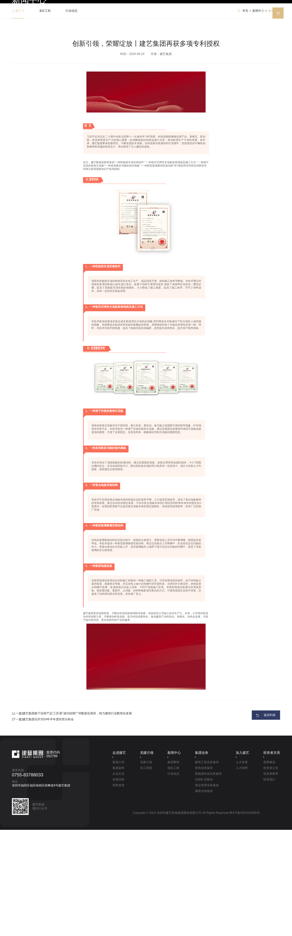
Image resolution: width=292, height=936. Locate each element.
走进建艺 (113, 13)
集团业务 (176, 13)
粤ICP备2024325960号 (244, 919)
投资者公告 (270, 874)
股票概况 (269, 868)
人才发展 (242, 868)
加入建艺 (198, 13)
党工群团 (146, 874)
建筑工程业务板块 (207, 868)
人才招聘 (242, 874)
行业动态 (71, 116)
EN (244, 13)
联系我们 (269, 885)
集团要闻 (18, 116)
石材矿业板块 (204, 885)
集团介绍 (118, 868)
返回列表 (270, 821)
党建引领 (134, 13)
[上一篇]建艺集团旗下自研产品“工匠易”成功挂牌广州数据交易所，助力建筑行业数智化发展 (72, 819)
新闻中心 (155, 13)
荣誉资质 (118, 891)
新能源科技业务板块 (208, 879)
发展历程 (118, 885)
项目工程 (45, 116)
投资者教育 (270, 879)
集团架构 (118, 874)
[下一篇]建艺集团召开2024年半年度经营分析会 (43, 825)
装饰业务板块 (204, 874)
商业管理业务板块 (207, 891)
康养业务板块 (204, 897)
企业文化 (118, 879)
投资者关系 (220, 13)
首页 (95, 13)
